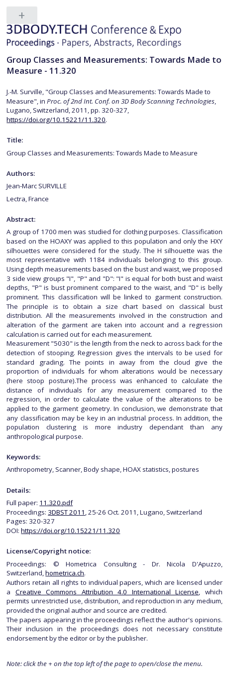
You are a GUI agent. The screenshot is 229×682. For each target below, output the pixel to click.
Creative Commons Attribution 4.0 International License (107, 591)
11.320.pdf (56, 502)
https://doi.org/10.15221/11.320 (56, 119)
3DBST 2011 (66, 512)
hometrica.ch (64, 572)
